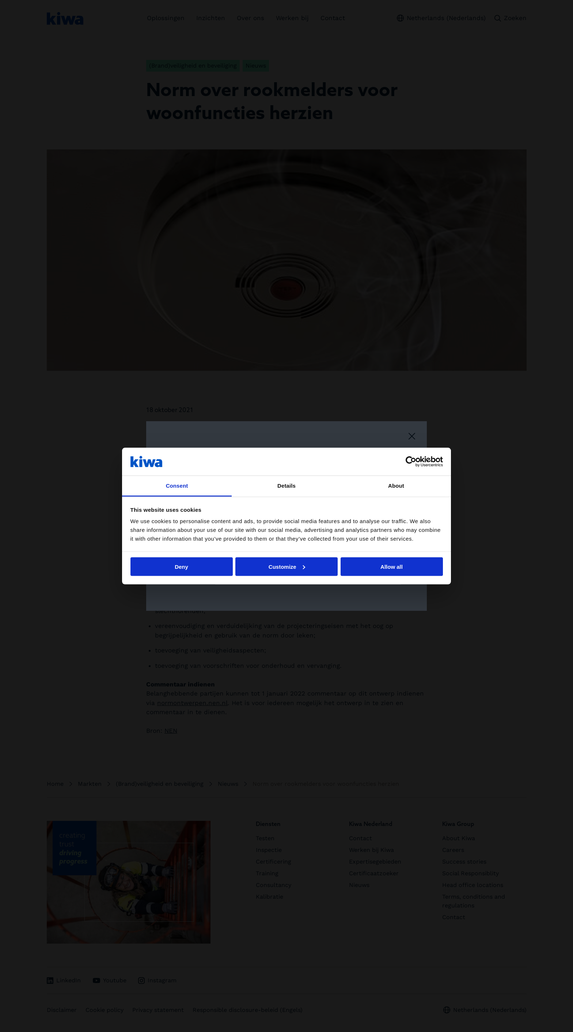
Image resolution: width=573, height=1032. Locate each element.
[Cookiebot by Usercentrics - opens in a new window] (411, 461)
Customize (287, 566)
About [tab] (396, 486)
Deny (181, 566)
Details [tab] (286, 486)
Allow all (391, 566)
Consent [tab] (177, 486)
